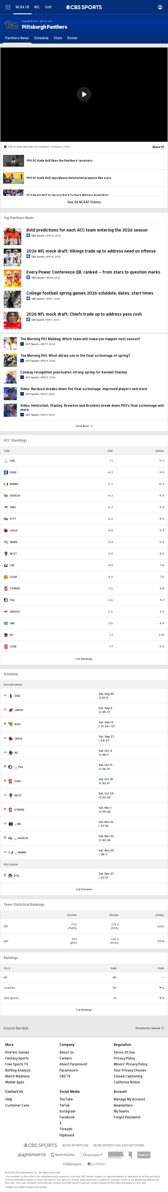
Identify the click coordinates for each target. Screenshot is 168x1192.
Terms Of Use (124, 1052)
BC (11, 635)
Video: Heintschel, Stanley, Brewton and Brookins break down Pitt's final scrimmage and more (92, 407)
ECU (16, 875)
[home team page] (6, 461)
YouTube (66, 1099)
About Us (67, 1052)
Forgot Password (127, 1117)
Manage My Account (129, 1099)
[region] (84, 95)
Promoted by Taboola (150, 1028)
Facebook (67, 1117)
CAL (12, 565)
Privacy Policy (124, 1058)
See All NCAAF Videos (84, 202)
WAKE (14, 542)
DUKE (13, 472)
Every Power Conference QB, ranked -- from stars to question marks (93, 272)
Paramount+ (69, 1070)
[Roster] (72, 38)
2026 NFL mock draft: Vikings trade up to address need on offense (91, 251)
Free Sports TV (16, 1064)
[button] (84, 94)
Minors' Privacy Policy (130, 1064)
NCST (13, 553)
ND (19, 824)
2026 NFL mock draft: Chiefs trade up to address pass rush (84, 314)
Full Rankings (84, 1009)
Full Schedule (84, 889)
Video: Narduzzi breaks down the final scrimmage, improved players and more (83, 389)
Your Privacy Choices (130, 1070)
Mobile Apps (14, 1082)
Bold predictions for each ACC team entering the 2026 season (87, 230)
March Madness (17, 1076)
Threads (66, 1129)
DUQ (17, 696)
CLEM (13, 577)
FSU (12, 600)
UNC (12, 623)
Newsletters (123, 1105)
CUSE (13, 646)
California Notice (127, 1082)
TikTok (65, 1105)
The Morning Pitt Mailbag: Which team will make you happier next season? (80, 339)
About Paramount (73, 1064)
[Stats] (58, 38)
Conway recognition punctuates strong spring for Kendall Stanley (73, 372)
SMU (13, 507)
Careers (66, 1058)
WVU (17, 724)
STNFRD (15, 588)
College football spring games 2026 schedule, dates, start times (89, 293)
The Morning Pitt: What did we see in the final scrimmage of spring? (75, 356)
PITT (13, 519)
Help (8, 1099)
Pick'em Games (17, 1052)
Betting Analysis (18, 1070)
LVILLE (14, 530)
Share (156, 147)
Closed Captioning (128, 1076)
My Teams (121, 1111)
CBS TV (65, 1076)
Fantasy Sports (17, 1058)
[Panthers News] (17, 38)
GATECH (15, 495)
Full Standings (84, 658)
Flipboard (67, 1135)
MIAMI (14, 484)
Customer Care (17, 1105)
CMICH (19, 710)
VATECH (15, 612)
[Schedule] (41, 38)
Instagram (68, 1111)
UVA (12, 461)
